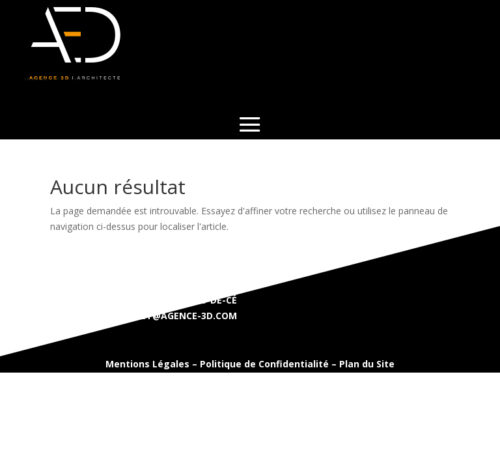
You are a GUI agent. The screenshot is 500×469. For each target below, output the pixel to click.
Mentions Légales (147, 364)
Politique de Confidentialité (264, 364)
